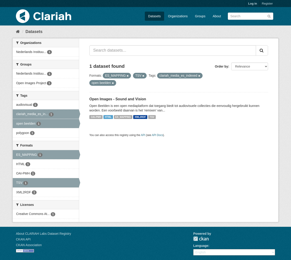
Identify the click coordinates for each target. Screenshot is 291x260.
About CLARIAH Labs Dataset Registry (43, 233)
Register (267, 3)
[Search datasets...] (172, 50)
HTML (108, 117)
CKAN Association (29, 245)
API (143, 135)
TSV (152, 117)
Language (200, 245)
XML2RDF (140, 117)
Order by (221, 66)
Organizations (178, 16)
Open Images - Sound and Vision (117, 99)
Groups (200, 16)
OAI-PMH (96, 117)
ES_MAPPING (123, 117)
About (217, 16)
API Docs (157, 135)
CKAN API (23, 239)
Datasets (154, 16)
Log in (252, 3)
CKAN (201, 238)
